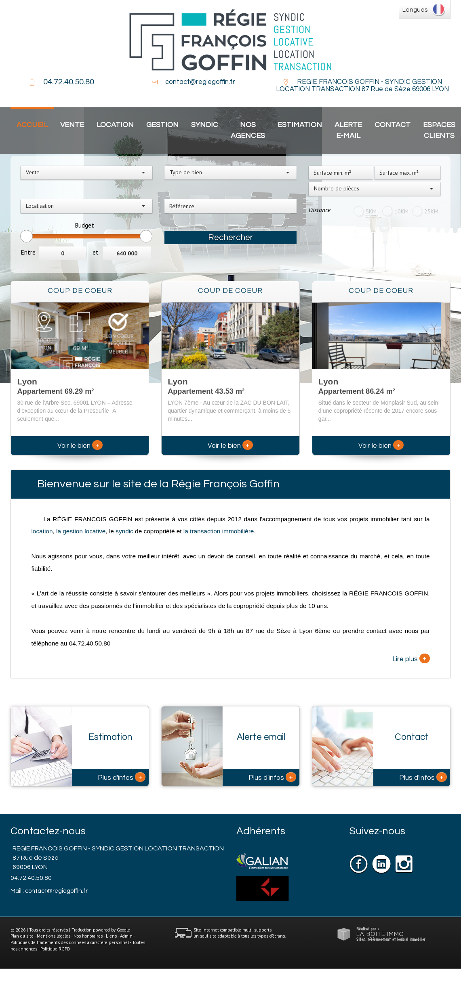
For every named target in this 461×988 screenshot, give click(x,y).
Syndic (204, 125)
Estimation (300, 125)
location (42, 531)
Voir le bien (80, 445)
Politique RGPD (55, 949)
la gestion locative (80, 531)
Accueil (32, 125)
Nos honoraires (88, 936)
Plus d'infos (121, 777)
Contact (392, 125)
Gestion (162, 125)
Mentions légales (53, 936)
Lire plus (411, 658)
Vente (72, 125)
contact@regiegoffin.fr (200, 82)
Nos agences (248, 130)
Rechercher (230, 237)
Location (115, 125)
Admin (126, 936)
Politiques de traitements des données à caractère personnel (70, 942)
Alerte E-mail (348, 130)
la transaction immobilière (218, 531)
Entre (28, 252)
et (96, 252)
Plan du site (22, 936)
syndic (124, 531)
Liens (111, 936)
